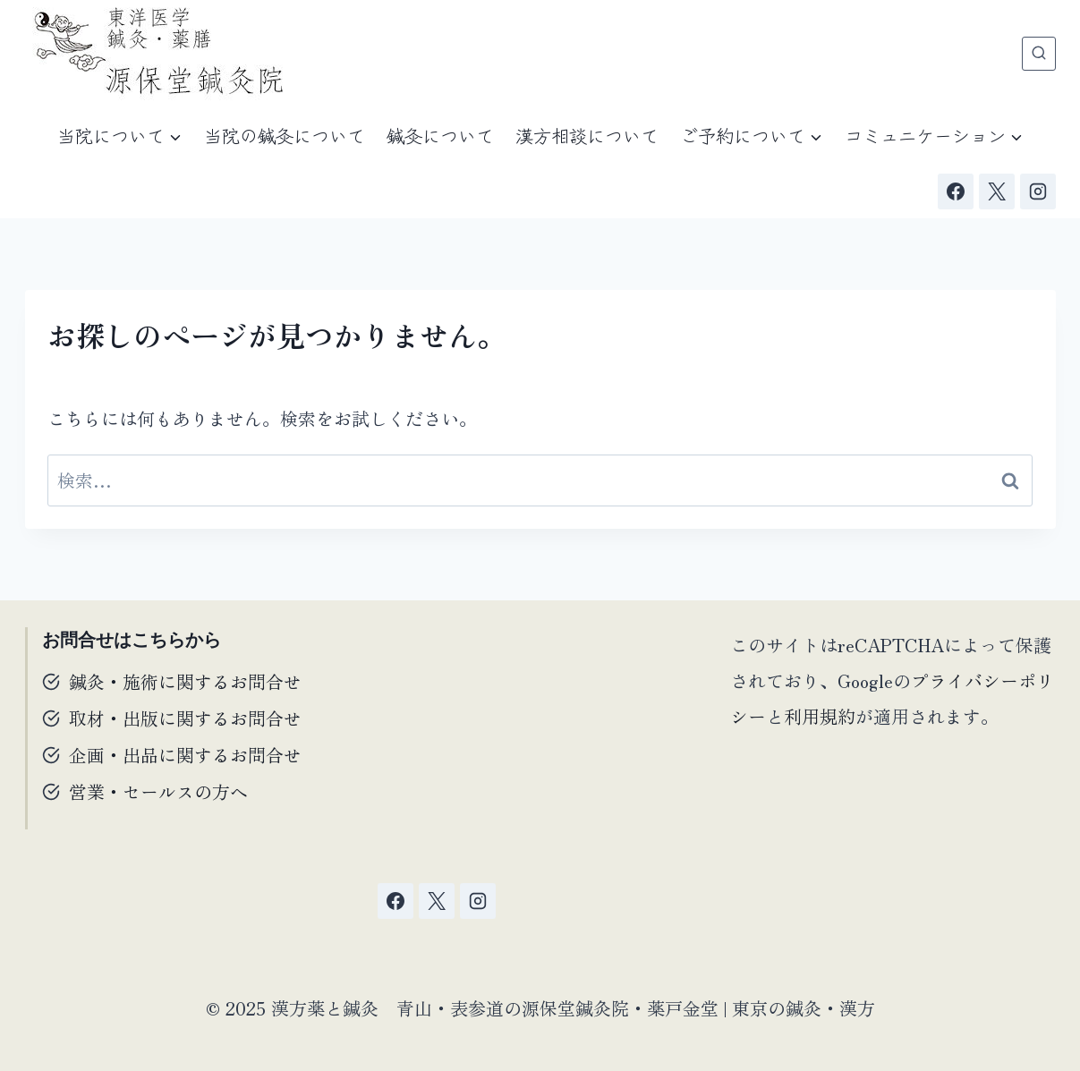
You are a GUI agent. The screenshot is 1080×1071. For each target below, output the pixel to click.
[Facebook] (956, 191)
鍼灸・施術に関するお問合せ (185, 681)
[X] (997, 191)
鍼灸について (440, 136)
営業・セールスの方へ (158, 791)
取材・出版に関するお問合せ (185, 718)
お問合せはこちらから (131, 639)
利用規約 (819, 716)
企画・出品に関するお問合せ (185, 755)
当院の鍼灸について (284, 136)
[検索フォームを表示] (1039, 54)
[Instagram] (1038, 191)
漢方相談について (587, 136)
